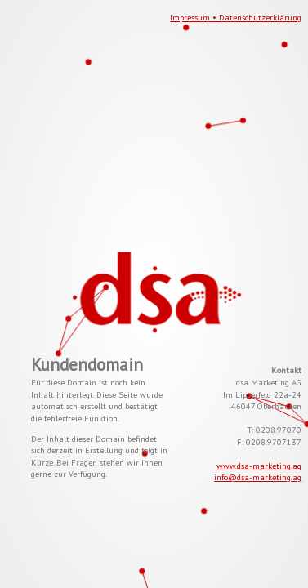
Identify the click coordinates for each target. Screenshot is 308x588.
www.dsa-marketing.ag (258, 465)
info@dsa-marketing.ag (257, 477)
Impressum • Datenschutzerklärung (235, 17)
